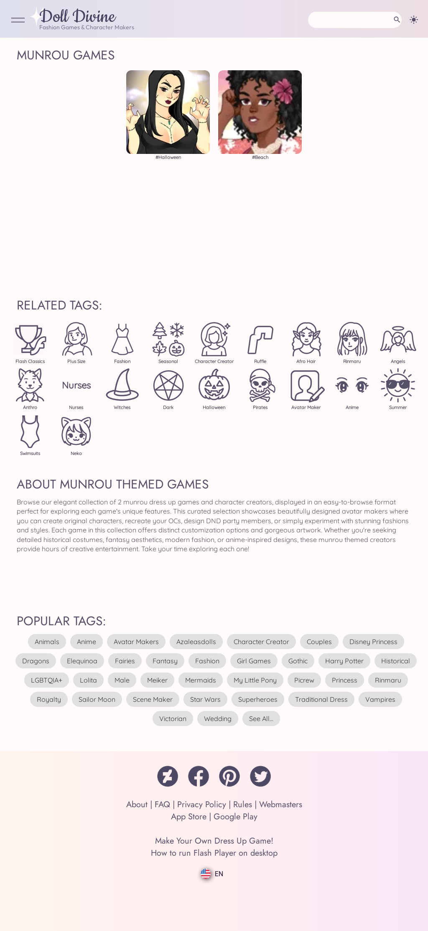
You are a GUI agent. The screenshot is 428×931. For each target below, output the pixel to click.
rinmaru (388, 680)
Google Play (235, 817)
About (137, 804)
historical (395, 661)
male (122, 680)
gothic (298, 661)
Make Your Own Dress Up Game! (214, 841)
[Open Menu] (18, 21)
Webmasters (280, 804)
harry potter (344, 661)
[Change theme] (414, 20)
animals (47, 641)
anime (86, 641)
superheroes (258, 699)
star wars (205, 699)
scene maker (153, 699)
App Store (188, 817)
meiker (157, 680)
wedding (218, 718)
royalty (49, 699)
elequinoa (82, 661)
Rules (242, 804)
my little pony (255, 680)
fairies (125, 661)
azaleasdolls (196, 641)
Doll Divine (77, 17)
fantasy (165, 661)
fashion (207, 661)
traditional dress (321, 699)
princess (344, 680)
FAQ (162, 804)
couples (319, 641)
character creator (261, 641)
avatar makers (136, 641)
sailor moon (97, 699)
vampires (380, 699)
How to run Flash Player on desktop (214, 853)
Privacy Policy (201, 804)
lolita (88, 680)
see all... (261, 718)
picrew (304, 680)
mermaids (200, 680)
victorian (172, 718)
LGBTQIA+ (46, 680)
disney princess (373, 641)
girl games (254, 661)
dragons (35, 661)
